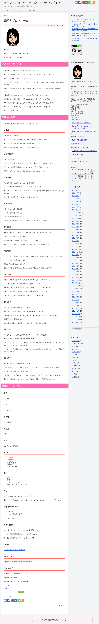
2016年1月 (75, 311)
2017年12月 (76, 246)
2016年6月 (75, 297)
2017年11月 (76, 249)
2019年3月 (75, 204)
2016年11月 (76, 283)
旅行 (73, 371)
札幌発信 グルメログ (79, 162)
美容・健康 (76, 341)
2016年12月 (76, 280)
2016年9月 (75, 288)
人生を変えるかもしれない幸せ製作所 (16, 581)
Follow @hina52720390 (79, 140)
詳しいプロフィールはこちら (81, 123)
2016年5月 (75, 300)
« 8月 (72, 180)
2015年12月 (76, 314)
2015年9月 (75, 322)
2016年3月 (75, 305)
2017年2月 (75, 274)
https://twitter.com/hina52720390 (14, 550)
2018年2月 (75, 241)
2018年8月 (75, 224)
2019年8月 (75, 190)
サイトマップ (15, 10)
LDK (73, 349)
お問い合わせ (6, 10)
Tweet (6, 588)
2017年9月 (75, 255)
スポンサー (24, 10)
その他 (74, 377)
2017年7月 (75, 260)
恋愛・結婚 (76, 352)
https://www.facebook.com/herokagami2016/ (18, 561)
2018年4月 (75, 235)
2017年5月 (75, 266)
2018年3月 (75, 238)
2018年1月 (75, 243)
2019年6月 (75, 196)
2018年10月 (76, 218)
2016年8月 (75, 291)
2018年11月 (76, 215)
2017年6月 (75, 263)
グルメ (74, 363)
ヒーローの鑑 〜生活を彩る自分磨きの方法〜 (32, 2)
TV (73, 360)
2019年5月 (75, 198)
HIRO (62, 605)
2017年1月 (75, 277)
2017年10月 (76, 252)
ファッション (76, 343)
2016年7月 (75, 294)
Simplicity (54, 619)
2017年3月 (75, 272)
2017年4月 (75, 269)
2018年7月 (75, 227)
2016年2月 (75, 308)
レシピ (74, 368)
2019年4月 (75, 201)
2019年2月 (75, 207)
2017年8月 (75, 257)
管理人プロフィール (34, 10)
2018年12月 (76, 213)
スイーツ (75, 365)
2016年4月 (75, 302)
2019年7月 (75, 193)
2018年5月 (75, 232)
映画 (73, 357)
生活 (73, 346)
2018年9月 (75, 221)
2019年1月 (75, 210)
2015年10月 (76, 319)
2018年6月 (75, 229)
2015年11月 (76, 316)
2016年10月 (76, 286)
